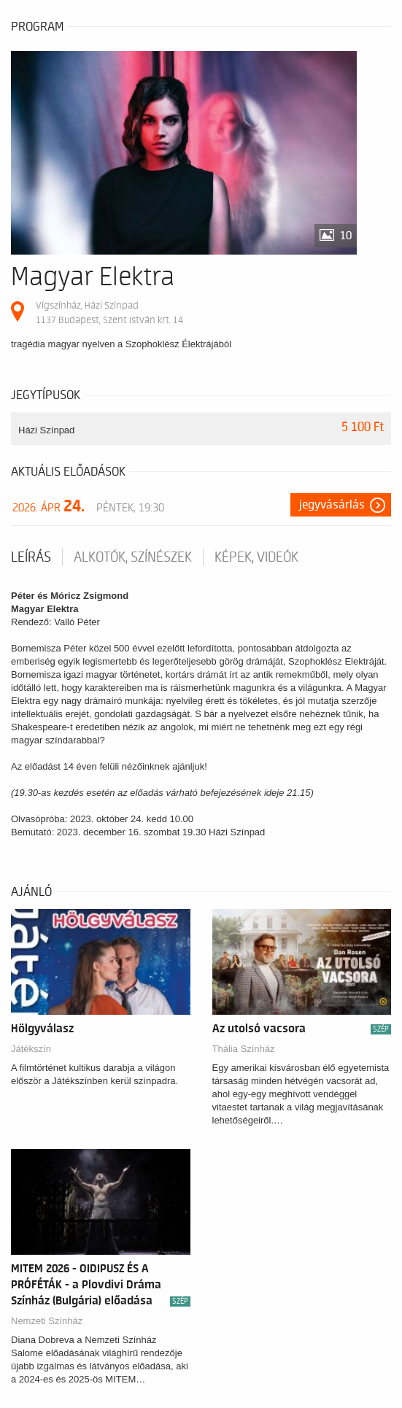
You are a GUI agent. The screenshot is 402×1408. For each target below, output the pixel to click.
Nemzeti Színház (46, 1320)
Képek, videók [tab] (256, 557)
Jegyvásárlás (332, 504)
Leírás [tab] (31, 557)
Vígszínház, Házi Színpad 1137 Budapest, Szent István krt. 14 (109, 312)
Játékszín (31, 1048)
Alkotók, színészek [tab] (133, 557)
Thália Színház (243, 1048)
